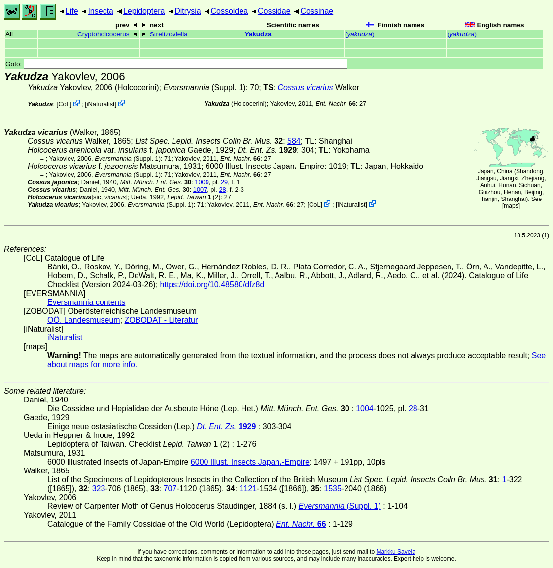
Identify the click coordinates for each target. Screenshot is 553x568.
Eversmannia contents (86, 302)
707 (170, 488)
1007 (200, 189)
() (360, 34)
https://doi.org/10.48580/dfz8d (212, 284)
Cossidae (274, 11)
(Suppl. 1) (204, 87)
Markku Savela (395, 551)
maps (511, 205)
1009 (201, 182)
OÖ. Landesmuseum (83, 320)
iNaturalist (101, 104)
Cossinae (316, 11)
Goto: (176, 63)
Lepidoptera (144, 11)
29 (224, 182)
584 (294, 141)
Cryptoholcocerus (103, 34)
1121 (248, 488)
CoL (63, 104)
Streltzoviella (169, 34)
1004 (365, 408)
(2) (193, 196)
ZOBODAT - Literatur (161, 320)
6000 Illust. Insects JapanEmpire (265, 166)
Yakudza (257, 34)
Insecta (100, 11)
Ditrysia (187, 11)
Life (72, 11)
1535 (333, 488)
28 (222, 189)
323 (98, 488)
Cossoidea (229, 11)
